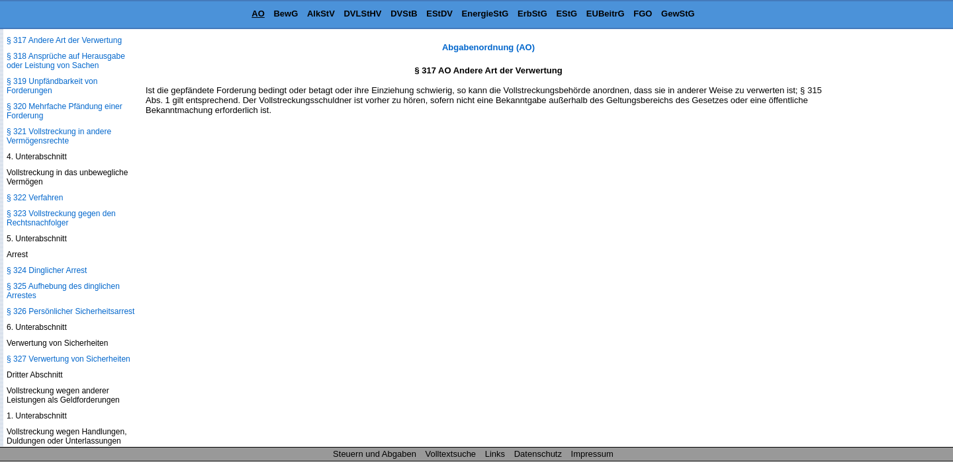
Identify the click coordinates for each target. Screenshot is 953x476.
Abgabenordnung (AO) (488, 47)
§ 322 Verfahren (35, 197)
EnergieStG (485, 14)
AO (258, 14)
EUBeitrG (605, 14)
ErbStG (532, 14)
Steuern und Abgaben (374, 454)
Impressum (592, 454)
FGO (642, 14)
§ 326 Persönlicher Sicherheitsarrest (70, 311)
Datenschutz (538, 454)
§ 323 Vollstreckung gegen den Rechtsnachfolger (61, 218)
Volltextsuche (451, 454)
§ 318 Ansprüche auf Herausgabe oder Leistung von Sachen (66, 61)
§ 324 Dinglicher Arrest (47, 270)
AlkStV (321, 14)
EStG (566, 14)
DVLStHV (362, 14)
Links (495, 454)
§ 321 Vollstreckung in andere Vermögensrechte (59, 136)
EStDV (439, 14)
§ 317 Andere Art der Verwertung (64, 40)
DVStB (403, 14)
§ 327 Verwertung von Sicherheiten (68, 359)
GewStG (678, 14)
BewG (285, 14)
